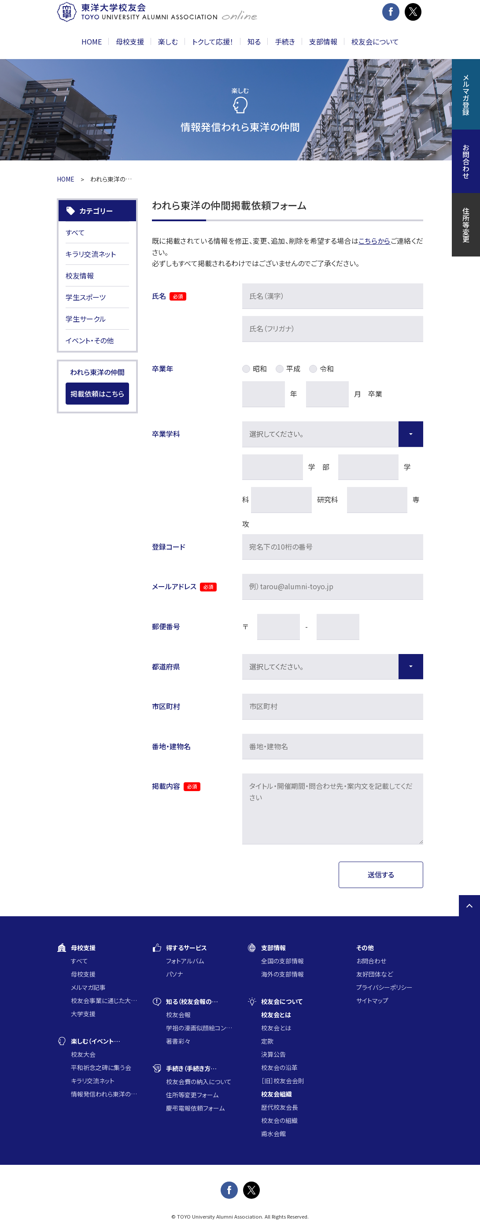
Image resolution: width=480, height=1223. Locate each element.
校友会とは (276, 1028)
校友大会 (83, 1054)
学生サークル (86, 318)
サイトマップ (372, 1000)
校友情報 (80, 275)
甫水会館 (273, 1133)
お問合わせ (371, 961)
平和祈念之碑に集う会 (101, 1067)
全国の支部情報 (282, 961)
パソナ (174, 974)
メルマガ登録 (466, 94)
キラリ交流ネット (91, 254)
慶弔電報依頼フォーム (195, 1108)
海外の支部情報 (282, 974)
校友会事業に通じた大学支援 (104, 1000)
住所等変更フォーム (192, 1095)
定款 (267, 1041)
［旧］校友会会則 (282, 1081)
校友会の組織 (279, 1120)
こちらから (374, 240)
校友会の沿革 (279, 1067)
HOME (91, 41)
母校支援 (83, 974)
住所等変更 (466, 224)
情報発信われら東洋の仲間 (104, 1094)
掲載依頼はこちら (97, 393)
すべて (75, 232)
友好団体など (374, 974)
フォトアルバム (185, 961)
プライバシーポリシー (384, 987)
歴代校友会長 (279, 1107)
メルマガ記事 (88, 987)
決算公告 (273, 1054)
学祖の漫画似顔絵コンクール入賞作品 (199, 1028)
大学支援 (83, 1014)
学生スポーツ (86, 297)
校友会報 (178, 1014)
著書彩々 (178, 1041)
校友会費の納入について (199, 1081)
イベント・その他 (90, 340)
